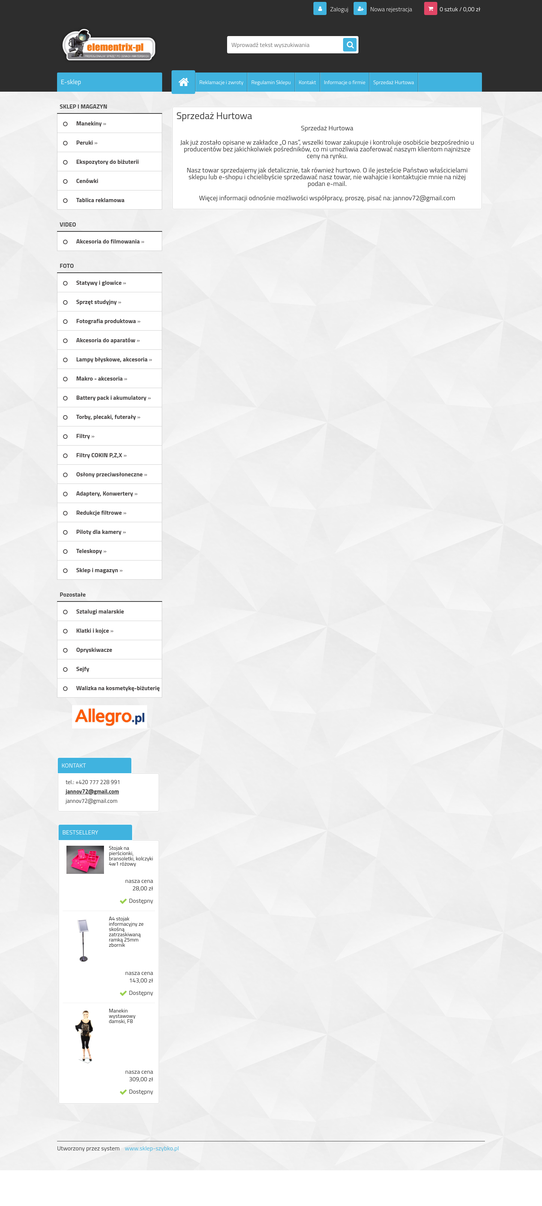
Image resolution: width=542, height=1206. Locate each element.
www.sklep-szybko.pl (152, 1148)
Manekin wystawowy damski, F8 (122, 1016)
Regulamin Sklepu (271, 82)
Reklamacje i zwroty (221, 82)
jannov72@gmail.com (92, 791)
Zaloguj (339, 9)
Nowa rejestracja (390, 9)
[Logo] (108, 44)
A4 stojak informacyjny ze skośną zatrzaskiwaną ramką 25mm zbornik (126, 932)
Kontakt (307, 82)
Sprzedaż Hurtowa (393, 82)
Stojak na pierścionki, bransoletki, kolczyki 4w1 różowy (131, 855)
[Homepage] (186, 82)
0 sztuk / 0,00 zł (460, 9)
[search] (350, 45)
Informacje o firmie (345, 82)
